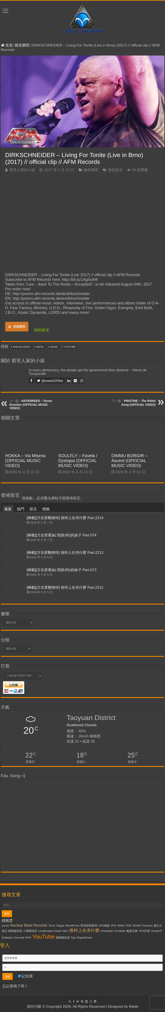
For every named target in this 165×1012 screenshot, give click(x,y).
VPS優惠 (104, 925)
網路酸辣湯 (15, 931)
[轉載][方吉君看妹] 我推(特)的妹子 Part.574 (61, 535)
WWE (121, 925)
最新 (8, 509)
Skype (60, 925)
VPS (113, 925)
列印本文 (41, 330)
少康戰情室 (30, 931)
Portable (120, 931)
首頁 (7, 45)
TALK (51, 925)
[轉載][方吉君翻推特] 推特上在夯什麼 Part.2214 (65, 518)
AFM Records (21, 347)
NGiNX (136, 925)
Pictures (147, 925)
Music (54, 347)
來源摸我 (16, 326)
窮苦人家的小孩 (22, 170)
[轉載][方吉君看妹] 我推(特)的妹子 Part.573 (61, 570)
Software (7, 937)
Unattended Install (49, 931)
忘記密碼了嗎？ (15, 986)
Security (19, 937)
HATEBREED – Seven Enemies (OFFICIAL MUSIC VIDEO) (30, 404)
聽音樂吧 (22, 45)
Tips (73, 937)
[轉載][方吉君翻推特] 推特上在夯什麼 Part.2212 (65, 587)
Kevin (133, 1007)
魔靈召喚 (132, 931)
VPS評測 (144, 931)
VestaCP (156, 931)
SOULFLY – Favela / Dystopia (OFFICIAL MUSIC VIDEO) (77, 460)
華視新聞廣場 (88, 925)
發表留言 (115, 170)
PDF (128, 925)
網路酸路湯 (63, 937)
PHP (28, 937)
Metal (40, 347)
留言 (33, 509)
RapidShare (84, 937)
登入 (47, 498)
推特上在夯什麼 (84, 930)
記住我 (25, 976)
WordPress (72, 925)
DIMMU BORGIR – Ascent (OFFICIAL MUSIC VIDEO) (129, 460)
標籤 (46, 509)
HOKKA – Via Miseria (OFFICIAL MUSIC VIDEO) (25, 460)
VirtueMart (107, 931)
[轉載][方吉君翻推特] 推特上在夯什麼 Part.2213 (65, 553)
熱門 (20, 509)
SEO (65, 931)
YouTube (69, 347)
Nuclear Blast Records (28, 925)
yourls (5, 925)
